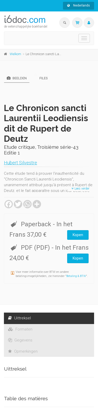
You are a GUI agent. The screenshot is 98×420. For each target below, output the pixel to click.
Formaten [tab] (20, 329)
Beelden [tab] (17, 78)
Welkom (15, 54)
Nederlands (78, 5)
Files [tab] (41, 78)
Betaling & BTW (76, 276)
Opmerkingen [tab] (23, 351)
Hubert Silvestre (20, 162)
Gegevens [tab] (20, 340)
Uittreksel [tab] (19, 318)
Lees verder (80, 188)
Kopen (78, 235)
